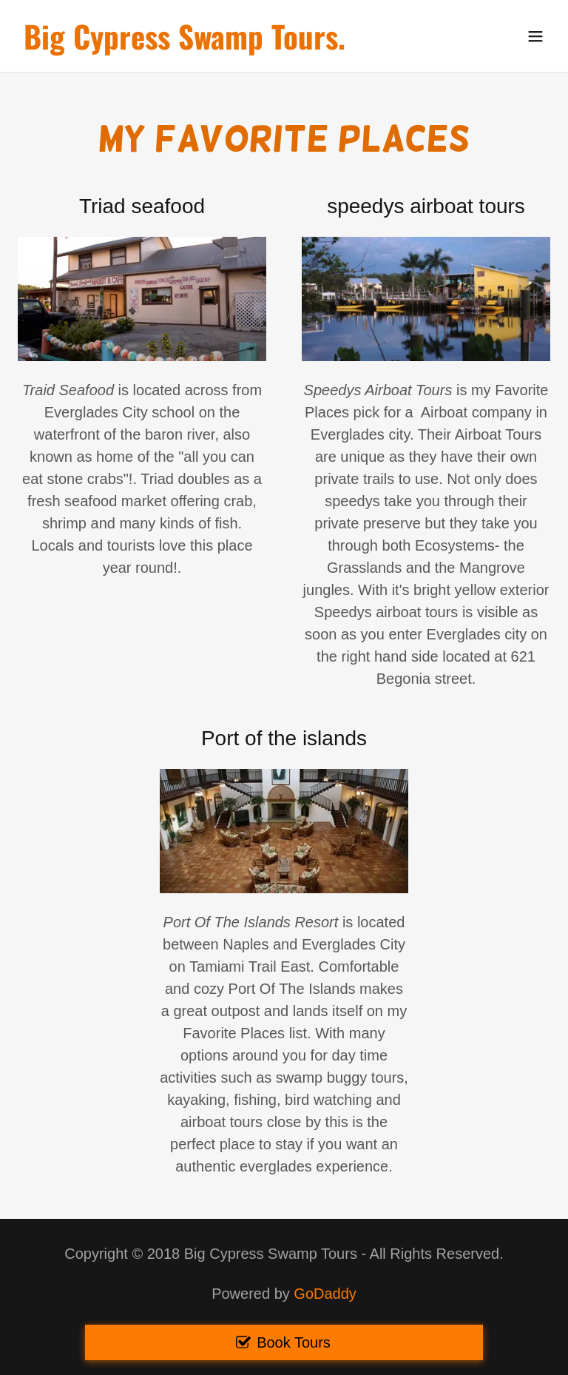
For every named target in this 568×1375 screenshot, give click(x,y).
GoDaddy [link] (325, 1293)
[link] (184, 44)
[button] (535, 36)
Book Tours (294, 1342)
